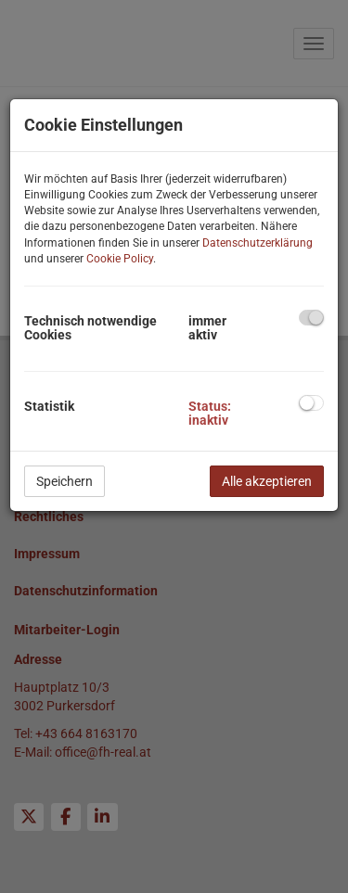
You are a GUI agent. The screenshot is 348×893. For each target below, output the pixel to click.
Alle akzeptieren (267, 481)
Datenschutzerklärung (257, 242)
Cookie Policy (119, 258)
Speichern (64, 481)
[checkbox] (311, 317)
